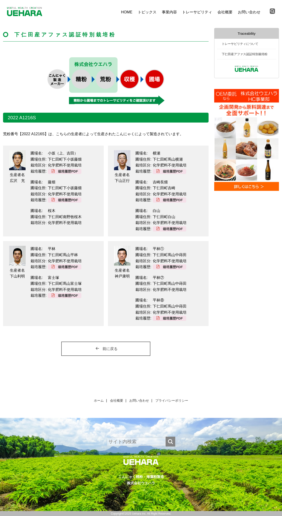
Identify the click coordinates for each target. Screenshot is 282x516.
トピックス (147, 12)
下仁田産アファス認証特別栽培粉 (244, 54)
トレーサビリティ (197, 12)
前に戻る (110, 349)
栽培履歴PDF (68, 171)
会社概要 (224, 12)
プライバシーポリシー (171, 400)
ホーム (99, 400)
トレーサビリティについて (240, 44)
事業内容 (169, 12)
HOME (126, 12)
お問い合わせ (249, 12)
